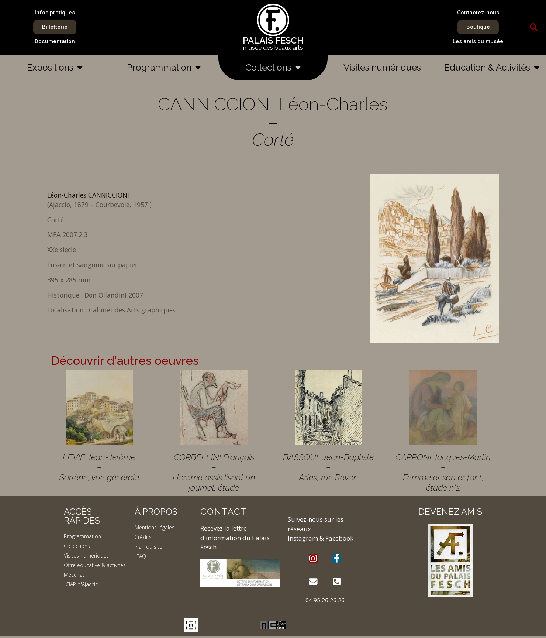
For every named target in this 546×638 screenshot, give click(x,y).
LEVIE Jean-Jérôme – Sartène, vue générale (99, 467)
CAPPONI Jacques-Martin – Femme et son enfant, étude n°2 (443, 472)
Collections (273, 67)
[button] (533, 27)
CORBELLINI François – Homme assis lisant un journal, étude (214, 472)
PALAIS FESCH (273, 40)
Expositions (55, 67)
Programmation (164, 67)
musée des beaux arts (273, 47)
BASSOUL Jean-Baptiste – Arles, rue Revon (328, 467)
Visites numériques (382, 67)
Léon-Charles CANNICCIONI (88, 195)
